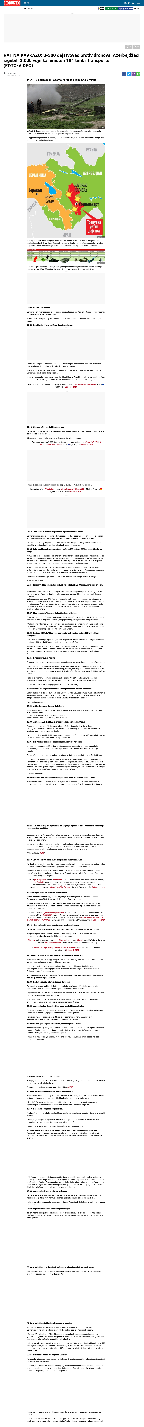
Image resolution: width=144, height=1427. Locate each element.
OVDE (42, 853)
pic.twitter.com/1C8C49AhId (63, 948)
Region (30, 8)
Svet (25, 8)
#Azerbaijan (49, 489)
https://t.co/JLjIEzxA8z (43, 948)
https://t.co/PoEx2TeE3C (91, 442)
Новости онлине (10, 73)
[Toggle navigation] (138, 3)
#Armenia (31, 940)
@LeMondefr (49, 912)
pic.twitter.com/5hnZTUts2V (51, 445)
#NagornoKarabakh (53, 943)
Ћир (137, 8)
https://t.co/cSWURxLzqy (60, 887)
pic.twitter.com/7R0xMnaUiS (72, 489)
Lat (135, 8)
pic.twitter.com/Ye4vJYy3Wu (38, 920)
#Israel (79, 940)
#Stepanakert (46, 915)
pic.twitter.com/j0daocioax (86, 384)
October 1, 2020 (71, 387)
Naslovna (26, 3)
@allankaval (59, 912)
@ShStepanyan (40, 880)
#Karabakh (39, 882)
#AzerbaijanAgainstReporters (92, 917)
